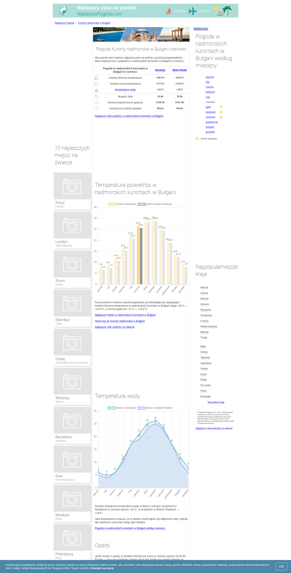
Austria (204, 293)
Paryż (60, 202)
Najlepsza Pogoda (64, 23)
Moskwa (62, 515)
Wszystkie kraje (216, 402)
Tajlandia (205, 357)
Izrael (203, 374)
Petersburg (64, 554)
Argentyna (205, 363)
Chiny (203, 390)
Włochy (59, 284)
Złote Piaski (179, 70)
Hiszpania (60, 440)
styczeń (210, 77)
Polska (204, 368)
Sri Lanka (205, 385)
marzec (210, 87)
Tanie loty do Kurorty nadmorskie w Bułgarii (120, 321)
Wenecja (62, 398)
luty (208, 82)
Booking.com (201, 28)
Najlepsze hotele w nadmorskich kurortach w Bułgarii (125, 314)
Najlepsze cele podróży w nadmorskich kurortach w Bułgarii (129, 116)
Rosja (58, 518)
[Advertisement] (141, 146)
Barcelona (63, 437)
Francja (59, 206)
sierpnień (211, 112)
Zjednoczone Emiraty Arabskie (71, 362)
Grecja (203, 351)
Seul (58, 476)
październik (212, 122)
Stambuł (62, 320)
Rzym (60, 281)
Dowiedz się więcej (102, 568)
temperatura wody (125, 89)
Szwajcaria (206, 315)
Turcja (58, 323)
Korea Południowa (65, 479)
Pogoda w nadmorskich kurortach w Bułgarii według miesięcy (130, 528)
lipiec (208, 107)
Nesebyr (160, 70)
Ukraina (204, 304)
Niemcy (204, 298)
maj (208, 97)
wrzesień (210, 117)
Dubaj (60, 359)
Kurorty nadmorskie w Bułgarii (94, 23)
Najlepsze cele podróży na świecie (115, 327)
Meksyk (204, 332)
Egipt (203, 346)
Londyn (61, 241)
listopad (210, 126)
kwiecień (210, 92)
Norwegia (205, 396)
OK (281, 566)
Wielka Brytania (63, 245)
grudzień (210, 132)
